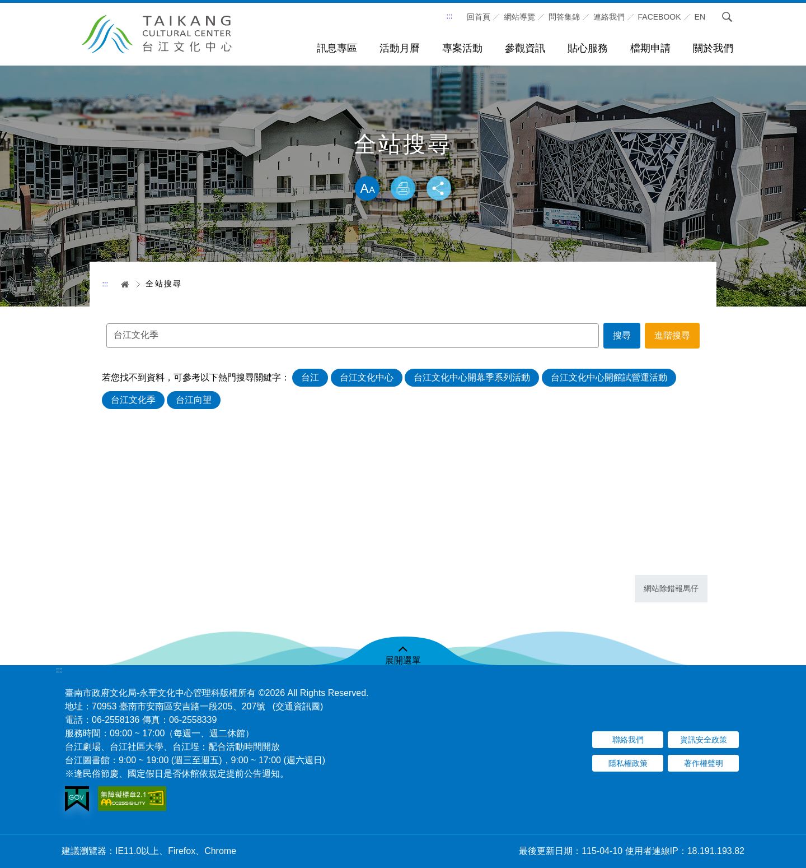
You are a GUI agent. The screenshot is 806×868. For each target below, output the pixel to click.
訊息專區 (337, 48)
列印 (403, 189)
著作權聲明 (703, 763)
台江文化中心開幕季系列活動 (473, 378)
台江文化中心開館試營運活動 (610, 378)
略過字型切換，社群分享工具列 (403, 164)
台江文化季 (134, 401)
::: (450, 16)
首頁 (121, 284)
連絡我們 (609, 16)
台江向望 (195, 401)
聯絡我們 (628, 739)
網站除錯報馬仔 (671, 588)
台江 (311, 378)
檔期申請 (650, 48)
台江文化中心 (368, 378)
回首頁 (478, 16)
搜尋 (727, 17)
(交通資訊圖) (298, 706)
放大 (365, 189)
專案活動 (462, 48)
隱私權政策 (628, 763)
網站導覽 (519, 16)
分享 (441, 189)
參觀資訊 (525, 48)
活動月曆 (399, 48)
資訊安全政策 (703, 739)
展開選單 (403, 660)
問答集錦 (564, 16)
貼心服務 (588, 48)
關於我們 (713, 48)
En (700, 16)
